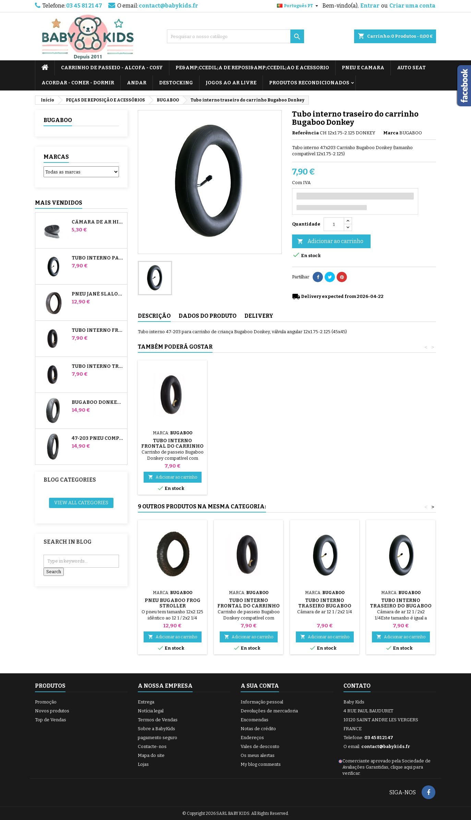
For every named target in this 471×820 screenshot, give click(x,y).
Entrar (369, 5)
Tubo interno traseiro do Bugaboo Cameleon (401, 606)
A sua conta (260, 686)
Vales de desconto (260, 746)
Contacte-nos (152, 746)
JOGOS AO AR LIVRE (231, 83)
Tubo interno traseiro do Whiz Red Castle (98, 366)
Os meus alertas (258, 755)
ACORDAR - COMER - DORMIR (77, 83)
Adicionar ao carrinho (330, 241)
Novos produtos (52, 710)
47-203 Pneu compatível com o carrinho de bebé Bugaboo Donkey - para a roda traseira (98, 438)
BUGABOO (58, 120)
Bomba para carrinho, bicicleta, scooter (172, 438)
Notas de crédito (258, 728)
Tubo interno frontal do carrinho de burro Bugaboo (98, 330)
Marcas (56, 157)
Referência (305, 132)
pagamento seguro (157, 737)
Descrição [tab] (154, 316)
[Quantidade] (334, 224)
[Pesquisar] (235, 36)
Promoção (46, 701)
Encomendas (254, 719)
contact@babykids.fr (168, 5)
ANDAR (136, 83)
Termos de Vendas (158, 719)
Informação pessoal (262, 701)
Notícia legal (151, 710)
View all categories (81, 503)
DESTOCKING (176, 83)
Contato (357, 686)
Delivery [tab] (258, 316)
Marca (390, 132)
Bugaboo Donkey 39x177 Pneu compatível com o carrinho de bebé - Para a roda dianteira (98, 402)
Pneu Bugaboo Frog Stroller (173, 603)
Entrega (146, 701)
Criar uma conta (412, 5)
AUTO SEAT (411, 68)
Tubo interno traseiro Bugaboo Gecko (324, 606)
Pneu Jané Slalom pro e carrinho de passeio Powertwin (98, 294)
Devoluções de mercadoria (269, 710)
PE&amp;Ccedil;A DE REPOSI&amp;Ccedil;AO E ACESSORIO (252, 68)
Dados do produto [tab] (208, 316)
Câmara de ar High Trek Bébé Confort (98, 222)
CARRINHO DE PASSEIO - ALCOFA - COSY (112, 68)
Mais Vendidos (58, 203)
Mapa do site (151, 755)
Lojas (143, 764)
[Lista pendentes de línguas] (298, 6)
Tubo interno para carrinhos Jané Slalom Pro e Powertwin (98, 258)
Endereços (252, 737)
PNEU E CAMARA (363, 68)
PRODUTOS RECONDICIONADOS (309, 83)
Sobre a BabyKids (156, 728)
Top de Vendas (50, 719)
